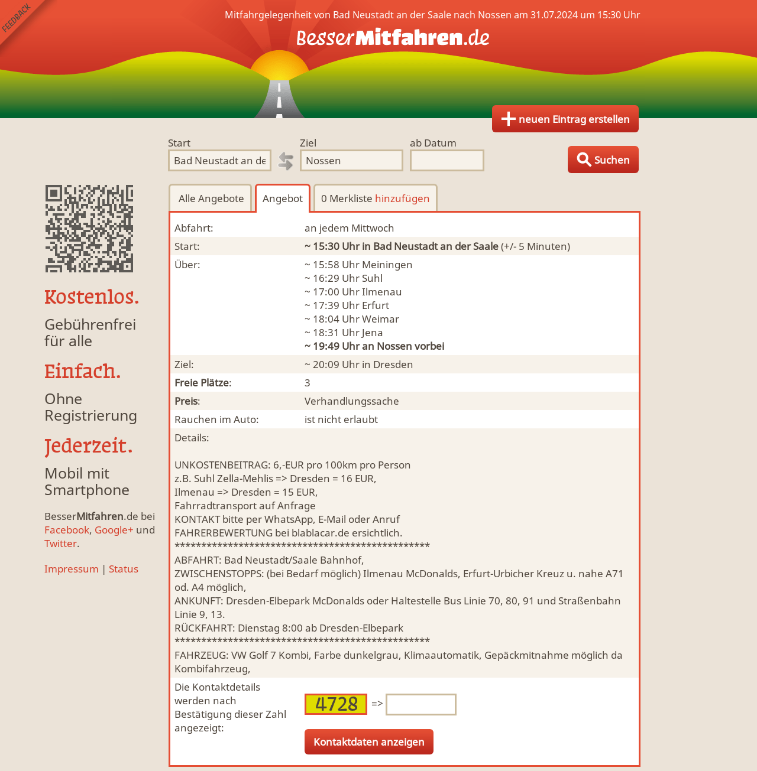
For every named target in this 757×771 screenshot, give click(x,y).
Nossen (394, 346)
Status (123, 568)
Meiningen (387, 264)
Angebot (283, 198)
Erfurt (375, 305)
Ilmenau (382, 291)
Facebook (66, 529)
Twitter (60, 543)
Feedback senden (28, 28)
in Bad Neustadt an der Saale (430, 246)
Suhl (372, 278)
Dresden (393, 364)
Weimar (380, 319)
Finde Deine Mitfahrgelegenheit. (378, 59)
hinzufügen (402, 198)
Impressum (71, 568)
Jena (372, 332)
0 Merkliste (375, 198)
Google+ (114, 529)
